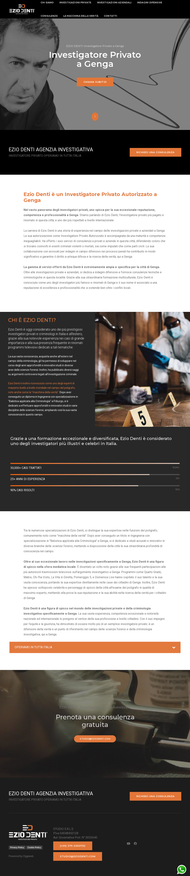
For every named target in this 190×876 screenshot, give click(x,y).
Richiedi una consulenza (155, 152)
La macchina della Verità (80, 15)
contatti (110, 15)
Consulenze (49, 15)
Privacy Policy (17, 847)
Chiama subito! (95, 81)
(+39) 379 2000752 (73, 845)
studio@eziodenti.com (95, 739)
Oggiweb (28, 856)
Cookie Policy (34, 847)
